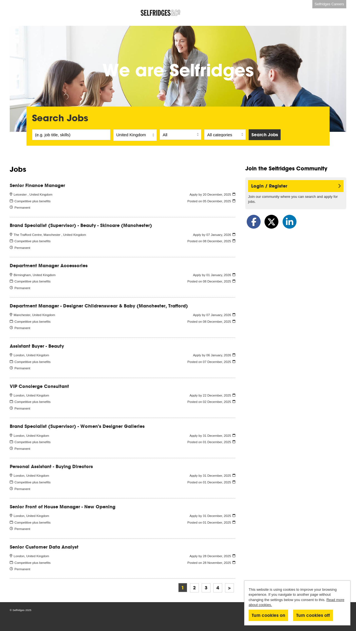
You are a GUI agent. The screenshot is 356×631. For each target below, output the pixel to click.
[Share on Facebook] (254, 222)
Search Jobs (264, 134)
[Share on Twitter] (271, 222)
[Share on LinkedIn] (289, 222)
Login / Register (296, 186)
